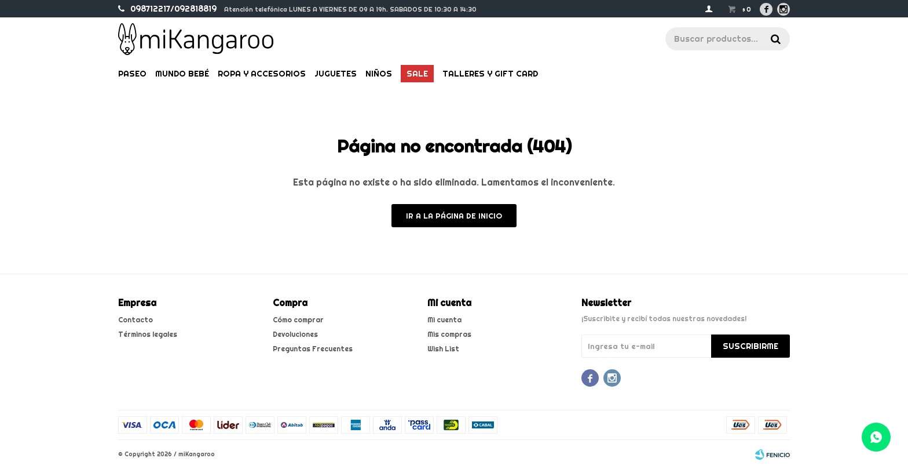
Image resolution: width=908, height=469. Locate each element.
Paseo (132, 73)
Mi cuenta (444, 319)
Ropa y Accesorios (262, 73)
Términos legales (147, 334)
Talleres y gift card (490, 73)
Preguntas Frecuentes (313, 348)
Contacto (135, 319)
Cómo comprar (298, 319)
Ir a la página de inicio (454, 215)
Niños (378, 73)
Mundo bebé (182, 73)
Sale (417, 73)
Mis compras (449, 334)
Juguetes (335, 73)
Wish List (443, 348)
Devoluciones (295, 334)
